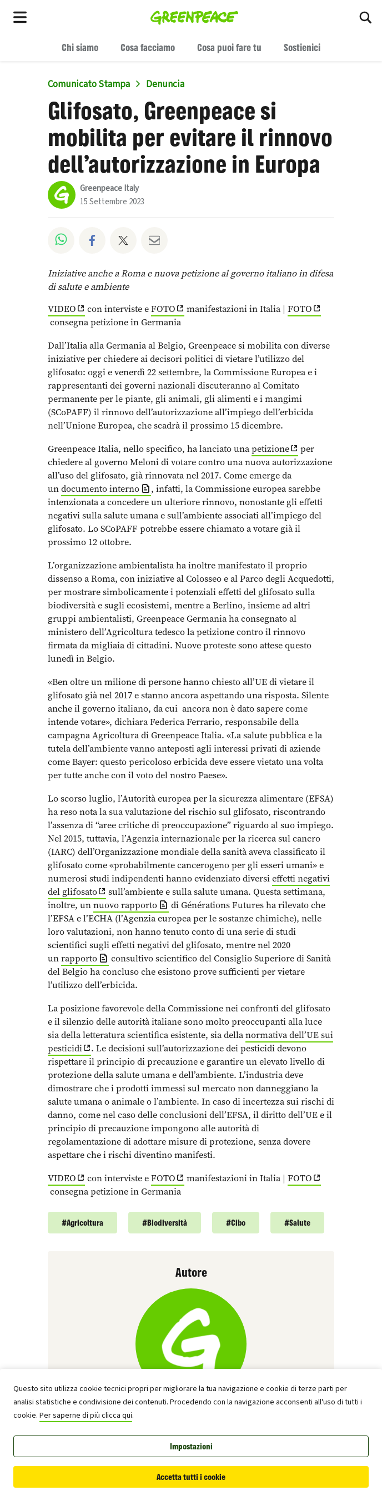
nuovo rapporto (125, 905)
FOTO (163, 309)
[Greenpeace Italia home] (194, 16)
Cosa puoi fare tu (229, 47)
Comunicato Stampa (89, 84)
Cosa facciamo (147, 47)
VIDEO (62, 309)
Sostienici (302, 47)
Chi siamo (80, 47)
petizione (270, 448)
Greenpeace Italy (109, 188)
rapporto (79, 958)
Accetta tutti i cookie (191, 1477)
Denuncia (165, 84)
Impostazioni (191, 1446)
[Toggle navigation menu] (20, 16)
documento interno (100, 488)
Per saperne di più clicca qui (85, 1415)
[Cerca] (365, 16)
